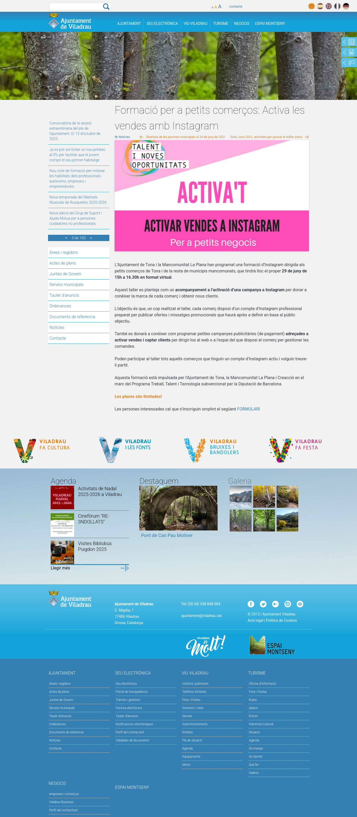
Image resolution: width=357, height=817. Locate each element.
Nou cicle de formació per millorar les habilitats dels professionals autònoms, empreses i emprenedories (77, 179)
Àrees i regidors (63, 252)
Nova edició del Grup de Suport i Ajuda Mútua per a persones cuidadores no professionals (75, 218)
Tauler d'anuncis (64, 295)
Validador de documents (132, 740)
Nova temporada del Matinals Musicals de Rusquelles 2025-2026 (77, 200)
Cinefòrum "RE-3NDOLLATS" (93, 518)
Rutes (253, 700)
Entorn (253, 716)
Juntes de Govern (65, 273)
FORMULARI (248, 409)
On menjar (256, 748)
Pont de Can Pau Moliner (167, 535)
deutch (346, 6)
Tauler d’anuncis (127, 716)
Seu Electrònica (162, 23)
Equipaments (191, 756)
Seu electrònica (126, 683)
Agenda (187, 748)
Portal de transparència (132, 692)
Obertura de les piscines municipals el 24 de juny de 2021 (185, 137)
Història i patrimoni (195, 683)
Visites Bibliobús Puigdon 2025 (95, 546)
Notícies (56, 327)
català (311, 6)
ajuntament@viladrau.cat (201, 616)
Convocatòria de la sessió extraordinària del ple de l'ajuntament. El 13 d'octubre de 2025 (74, 131)
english (329, 6)
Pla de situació (192, 740)
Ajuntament (129, 23)
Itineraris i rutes (192, 708)
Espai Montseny (270, 23)
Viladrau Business (61, 802)
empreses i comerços (64, 794)
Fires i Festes (191, 700)
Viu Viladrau (195, 23)
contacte (235, 6)
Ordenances (60, 306)
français (337, 6)
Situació (254, 732)
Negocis (241, 23)
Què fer (254, 765)
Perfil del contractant (130, 732)
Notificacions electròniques (134, 724)
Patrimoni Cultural (261, 724)
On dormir (255, 756)
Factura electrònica (129, 708)
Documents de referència (72, 316)
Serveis (187, 716)
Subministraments (194, 724)
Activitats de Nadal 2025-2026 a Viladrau (100, 491)
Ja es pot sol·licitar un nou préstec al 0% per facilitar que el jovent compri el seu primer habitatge (77, 154)
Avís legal (255, 620)
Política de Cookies (281, 620)
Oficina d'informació (262, 683)
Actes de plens (62, 263)
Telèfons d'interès (194, 692)
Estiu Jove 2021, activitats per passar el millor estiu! (266, 137)
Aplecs (253, 708)
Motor (186, 765)
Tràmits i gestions (128, 700)
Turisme (220, 23)
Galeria (253, 773)
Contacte (57, 338)
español (320, 6)
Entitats (187, 732)
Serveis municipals (66, 284)
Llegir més (60, 567)
